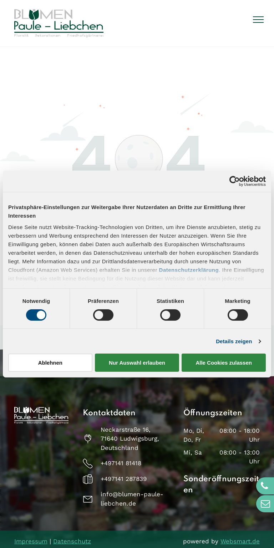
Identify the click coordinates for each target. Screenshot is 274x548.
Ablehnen (50, 363)
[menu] (258, 19)
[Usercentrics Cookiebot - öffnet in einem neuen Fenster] (234, 181)
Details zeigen (234, 341)
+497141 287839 (124, 478)
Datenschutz (72, 541)
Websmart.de (240, 541)
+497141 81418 (121, 463)
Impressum (30, 541)
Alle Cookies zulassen (224, 363)
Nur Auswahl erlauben (137, 363)
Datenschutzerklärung (189, 270)
